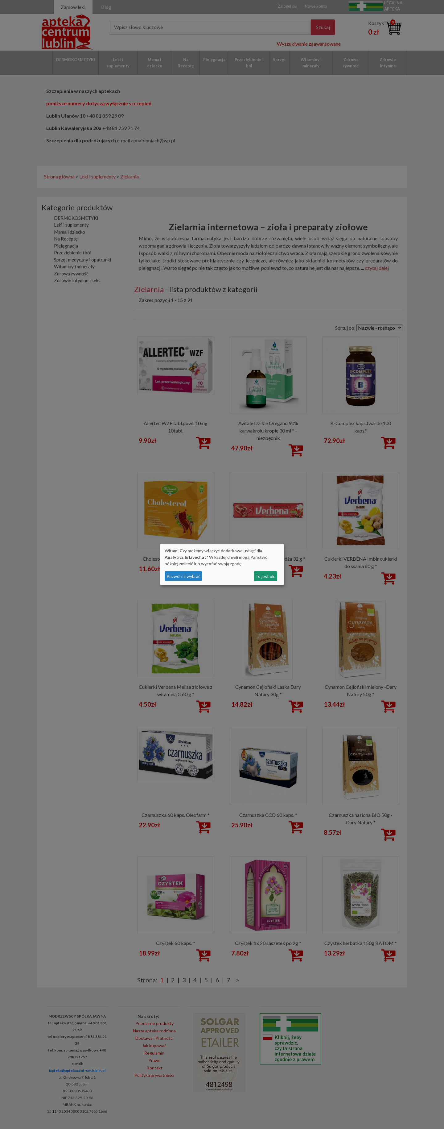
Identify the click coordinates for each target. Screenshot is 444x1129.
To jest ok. (265, 576)
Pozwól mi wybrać (183, 576)
